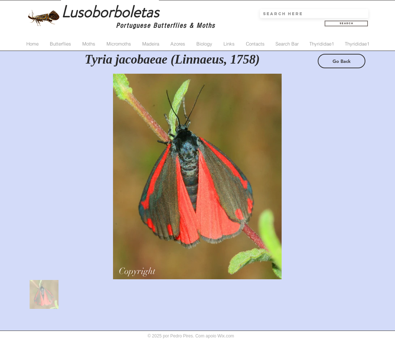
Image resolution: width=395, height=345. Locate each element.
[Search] (346, 23)
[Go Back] (341, 61)
